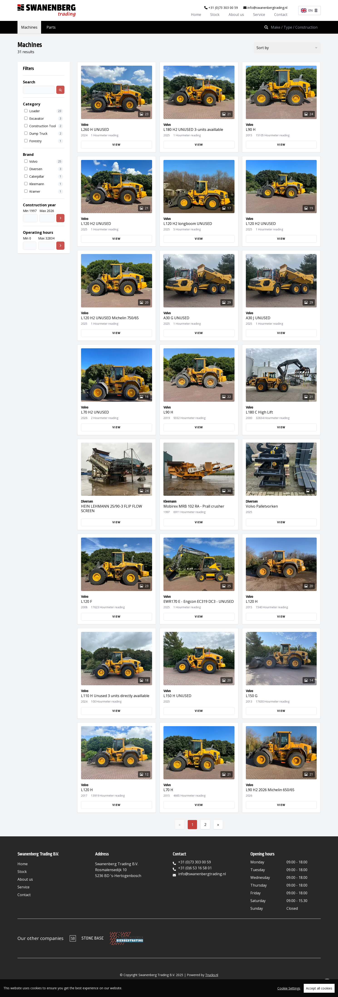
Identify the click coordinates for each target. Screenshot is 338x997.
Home (196, 14)
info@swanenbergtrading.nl (265, 7)
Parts (51, 27)
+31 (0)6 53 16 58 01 (195, 867)
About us (236, 14)
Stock (215, 14)
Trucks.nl (211, 975)
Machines (29, 27)
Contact (280, 14)
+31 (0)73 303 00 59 (221, 7)
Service (259, 14)
